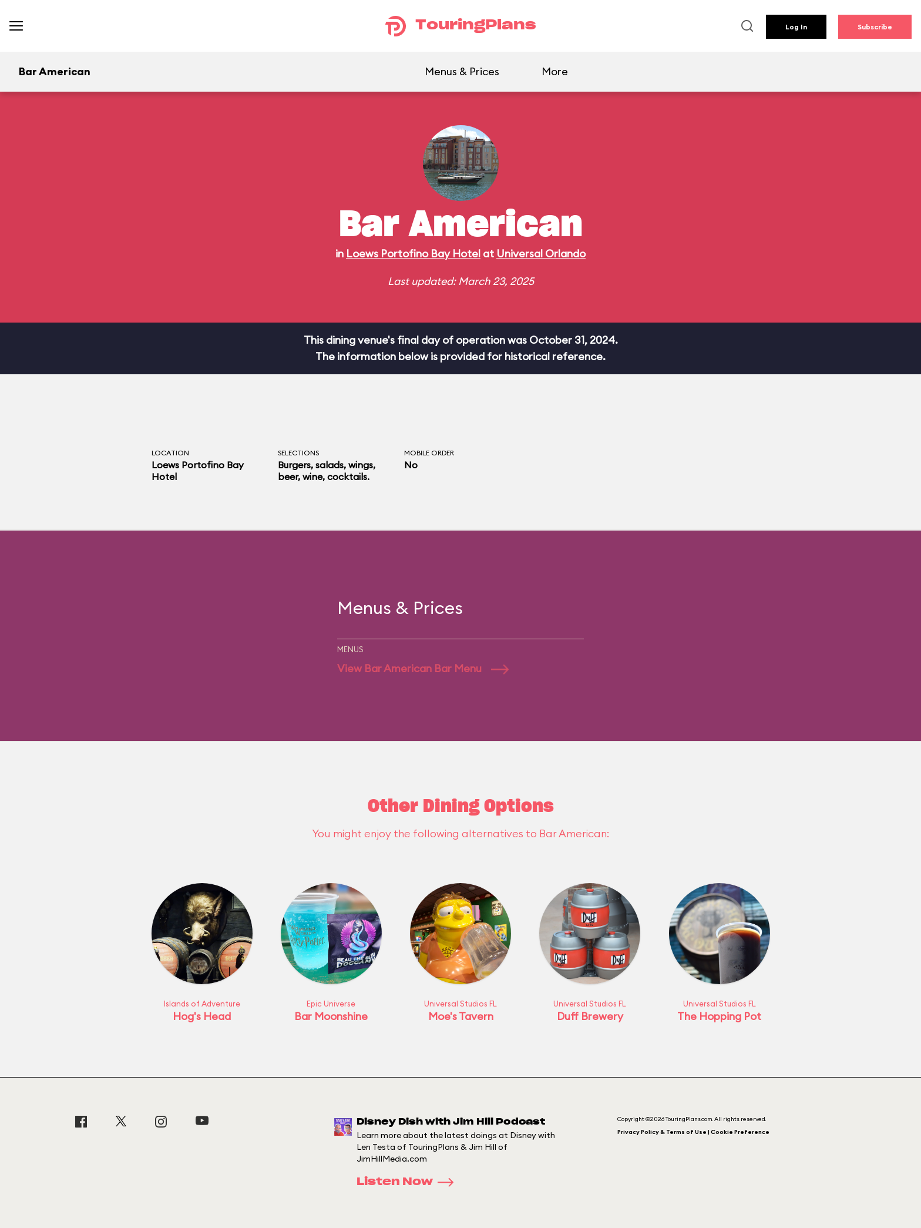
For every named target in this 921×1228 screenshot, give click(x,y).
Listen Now (409, 1182)
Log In (796, 26)
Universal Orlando (541, 253)
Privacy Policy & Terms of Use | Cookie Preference (693, 1132)
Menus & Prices (462, 71)
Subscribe (875, 26)
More (555, 71)
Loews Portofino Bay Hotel (413, 253)
